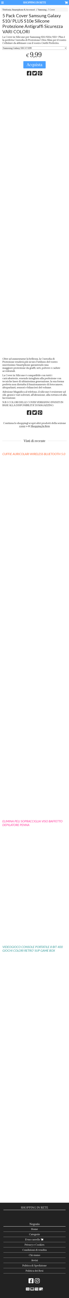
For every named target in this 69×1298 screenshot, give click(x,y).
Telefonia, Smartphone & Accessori (18, 10)
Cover (52, 10)
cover (22, 426)
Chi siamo (34, 1255)
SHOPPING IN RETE (34, 2)
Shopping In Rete (40, 426)
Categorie (34, 1234)
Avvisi (34, 1260)
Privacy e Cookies (34, 1244)
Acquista (34, 64)
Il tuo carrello (34, 1239)
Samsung (42, 10)
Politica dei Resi (34, 1270)
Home (34, 1229)
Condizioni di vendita (34, 1249)
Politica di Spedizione (34, 1265)
